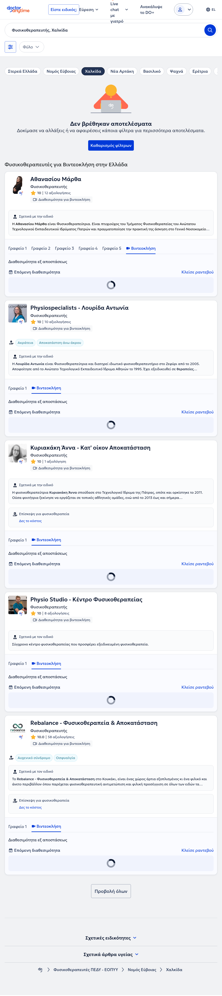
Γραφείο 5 (111, 248)
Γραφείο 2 (41, 248)
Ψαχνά (176, 71)
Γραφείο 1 (17, 248)
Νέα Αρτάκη (122, 71)
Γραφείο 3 (64, 248)
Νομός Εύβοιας (61, 71)
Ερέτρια (200, 71)
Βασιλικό (151, 71)
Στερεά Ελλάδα (22, 71)
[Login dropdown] (183, 9)
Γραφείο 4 (88, 248)
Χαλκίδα (93, 71)
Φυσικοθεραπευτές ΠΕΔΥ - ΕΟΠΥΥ (85, 970)
